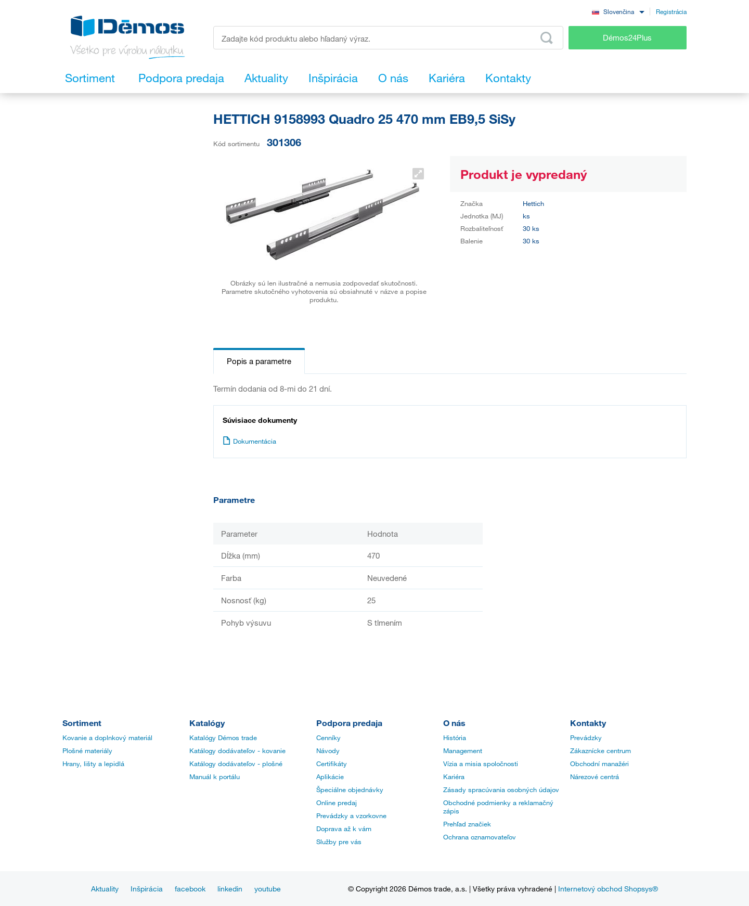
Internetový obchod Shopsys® (608, 888)
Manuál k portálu (214, 776)
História (454, 737)
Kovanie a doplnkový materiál (107, 737)
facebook (190, 888)
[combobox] (618, 11)
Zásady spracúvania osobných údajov (501, 789)
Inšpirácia (147, 888)
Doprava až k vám (343, 828)
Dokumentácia (249, 441)
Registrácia (671, 11)
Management (462, 750)
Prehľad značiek (467, 824)
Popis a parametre (259, 361)
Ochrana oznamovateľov (479, 837)
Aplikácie (330, 776)
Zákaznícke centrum (600, 750)
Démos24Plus (627, 37)
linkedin (229, 888)
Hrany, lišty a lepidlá (93, 763)
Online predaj (336, 802)
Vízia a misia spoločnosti (480, 763)
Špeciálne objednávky (349, 789)
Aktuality (105, 888)
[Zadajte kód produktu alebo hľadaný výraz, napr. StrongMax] (388, 38)
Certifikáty (331, 763)
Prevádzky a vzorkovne (351, 815)
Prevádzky (586, 737)
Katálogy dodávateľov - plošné (235, 763)
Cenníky (328, 737)
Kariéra (453, 776)
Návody (328, 750)
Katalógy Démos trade (223, 737)
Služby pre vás (338, 841)
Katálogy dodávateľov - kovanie (237, 750)
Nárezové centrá (594, 776)
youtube (267, 888)
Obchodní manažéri (599, 763)
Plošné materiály (87, 750)
